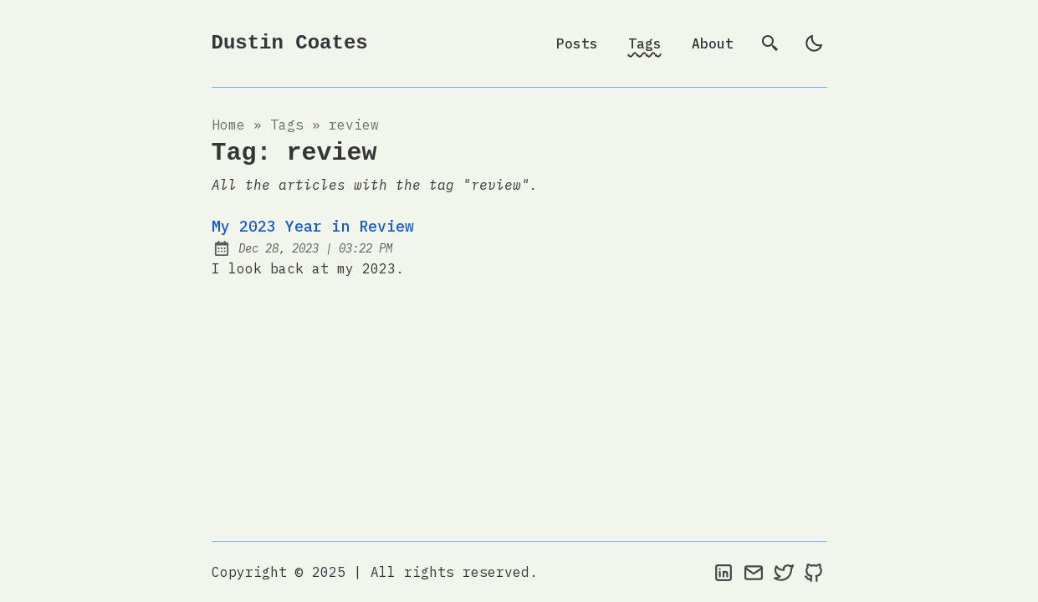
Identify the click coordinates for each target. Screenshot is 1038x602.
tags (287, 124)
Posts (577, 43)
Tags (645, 43)
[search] (770, 43)
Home (228, 124)
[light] (813, 43)
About (713, 43)
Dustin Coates (290, 43)
